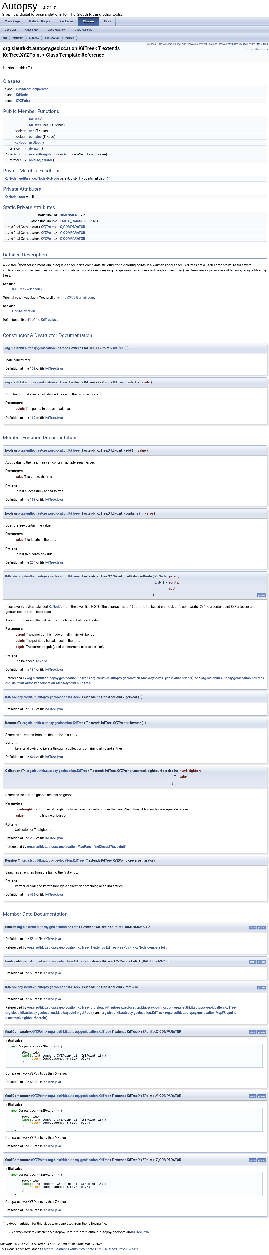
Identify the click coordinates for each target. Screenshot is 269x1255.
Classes (151, 44)
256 (33, 838)
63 (32, 1082)
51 (29, 319)
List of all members (257, 49)
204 (33, 562)
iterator (34, 148)
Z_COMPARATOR (72, 238)
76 (32, 1146)
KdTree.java (50, 319)
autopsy (34, 37)
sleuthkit (18, 37)
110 (33, 418)
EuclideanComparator (32, 89)
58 (32, 973)
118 (33, 709)
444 (33, 757)
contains (35, 137)
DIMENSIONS (69, 215)
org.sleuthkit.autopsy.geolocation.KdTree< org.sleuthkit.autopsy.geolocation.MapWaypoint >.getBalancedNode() (110, 678)
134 (33, 669)
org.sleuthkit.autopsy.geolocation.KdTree (35, 348)
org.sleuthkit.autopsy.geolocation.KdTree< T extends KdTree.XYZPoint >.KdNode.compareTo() (96, 947)
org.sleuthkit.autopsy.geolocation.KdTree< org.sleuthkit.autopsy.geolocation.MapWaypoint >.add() (100, 1007)
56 (32, 999)
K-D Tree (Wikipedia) (27, 289)
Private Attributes (228, 44)
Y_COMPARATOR (72, 233)
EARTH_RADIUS (71, 221)
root (22, 197)
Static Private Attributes (253, 44)
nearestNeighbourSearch (47, 154)
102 (33, 368)
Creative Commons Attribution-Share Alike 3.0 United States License (90, 1249)
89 (32, 1210)
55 (32, 939)
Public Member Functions (172, 44)
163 (33, 499)
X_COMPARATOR (72, 227)
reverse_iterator (40, 160)
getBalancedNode (32, 178)
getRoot (35, 142)
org (5, 37)
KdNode (22, 95)
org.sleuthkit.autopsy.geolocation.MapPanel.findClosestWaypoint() (76, 846)
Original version (23, 311)
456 (33, 894)
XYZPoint (23, 101)
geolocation (52, 37)
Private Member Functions (202, 44)
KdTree (69, 37)
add (31, 131)
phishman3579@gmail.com (74, 297)
